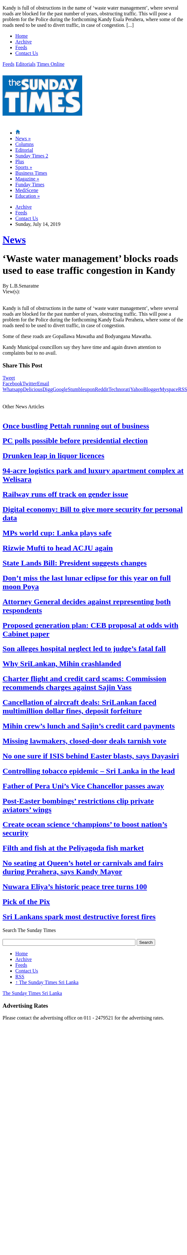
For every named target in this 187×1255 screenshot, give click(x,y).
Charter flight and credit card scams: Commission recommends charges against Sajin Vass (84, 682)
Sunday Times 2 (31, 155)
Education (27, 196)
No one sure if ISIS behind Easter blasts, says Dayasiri (91, 756)
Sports (23, 167)
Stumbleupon (81, 389)
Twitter (29, 383)
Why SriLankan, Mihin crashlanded (62, 663)
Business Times (31, 173)
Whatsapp (13, 389)
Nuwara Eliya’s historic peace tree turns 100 (75, 886)
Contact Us (26, 53)
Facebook (12, 383)
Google (60, 389)
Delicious (32, 389)
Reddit (102, 389)
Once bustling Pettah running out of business (76, 426)
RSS (19, 976)
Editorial (24, 150)
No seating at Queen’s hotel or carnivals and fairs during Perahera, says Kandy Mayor (83, 867)
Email (43, 383)
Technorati (119, 389)
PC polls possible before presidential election (75, 440)
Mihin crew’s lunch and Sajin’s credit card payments (89, 726)
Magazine (27, 178)
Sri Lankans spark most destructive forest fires (79, 916)
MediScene (26, 190)
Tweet (9, 378)
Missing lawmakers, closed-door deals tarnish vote (84, 741)
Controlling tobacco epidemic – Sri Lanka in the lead (89, 771)
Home (21, 36)
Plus (19, 161)
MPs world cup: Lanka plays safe (57, 533)
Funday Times (29, 184)
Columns (24, 144)
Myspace (169, 389)
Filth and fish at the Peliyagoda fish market (73, 848)
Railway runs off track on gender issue (65, 494)
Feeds (21, 47)
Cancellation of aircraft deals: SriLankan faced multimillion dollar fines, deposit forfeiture (79, 706)
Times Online (50, 64)
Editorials (25, 64)
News (23, 138)
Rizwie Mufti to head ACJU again (58, 548)
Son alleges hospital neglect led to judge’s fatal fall (84, 648)
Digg (47, 389)
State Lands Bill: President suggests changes (75, 563)
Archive (23, 41)
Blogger (151, 389)
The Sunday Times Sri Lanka (46, 982)
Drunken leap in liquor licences (53, 455)
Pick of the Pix (26, 901)
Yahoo (136, 389)
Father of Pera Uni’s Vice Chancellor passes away (83, 786)
